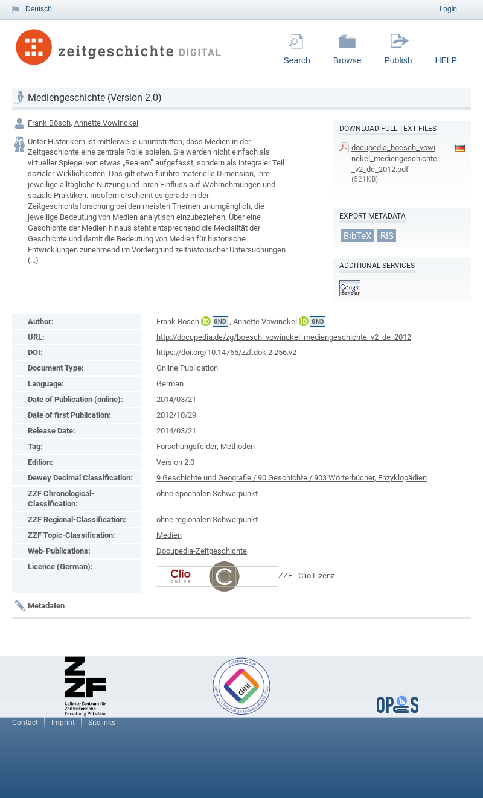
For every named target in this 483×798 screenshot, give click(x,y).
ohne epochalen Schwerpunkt (207, 493)
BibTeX (357, 235)
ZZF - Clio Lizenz (306, 575)
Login (448, 9)
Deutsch (38, 9)
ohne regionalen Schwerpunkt (207, 519)
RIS (387, 235)
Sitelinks (101, 722)
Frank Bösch (49, 122)
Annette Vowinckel (106, 122)
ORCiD (206, 321)
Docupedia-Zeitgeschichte (201, 550)
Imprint (63, 722)
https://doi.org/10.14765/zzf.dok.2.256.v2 (226, 352)
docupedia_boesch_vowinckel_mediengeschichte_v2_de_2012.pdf (394, 158)
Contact (25, 722)
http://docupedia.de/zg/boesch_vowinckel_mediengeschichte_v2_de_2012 (283, 337)
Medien (169, 535)
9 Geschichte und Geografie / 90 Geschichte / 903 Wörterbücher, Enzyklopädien (291, 477)
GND (220, 321)
